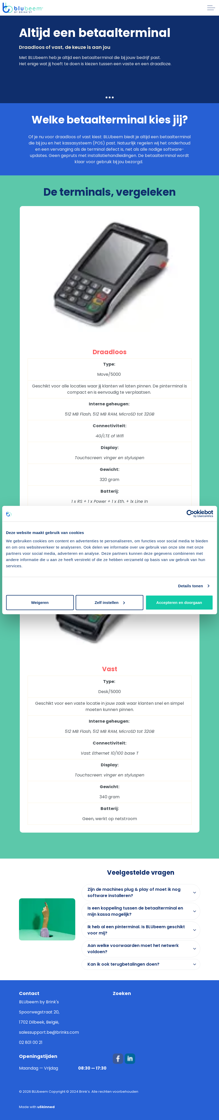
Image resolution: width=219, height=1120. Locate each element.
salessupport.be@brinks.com (49, 1032)
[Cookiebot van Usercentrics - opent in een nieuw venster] (190, 514)
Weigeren (39, 602)
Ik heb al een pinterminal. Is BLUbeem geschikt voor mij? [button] (136, 930)
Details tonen (190, 586)
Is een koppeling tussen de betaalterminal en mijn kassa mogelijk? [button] (135, 911)
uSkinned (46, 1106)
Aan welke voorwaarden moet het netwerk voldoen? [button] (133, 949)
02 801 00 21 (30, 1042)
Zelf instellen (110, 602)
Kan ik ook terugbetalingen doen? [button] (123, 964)
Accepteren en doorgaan (179, 602)
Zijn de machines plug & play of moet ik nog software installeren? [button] (133, 892)
